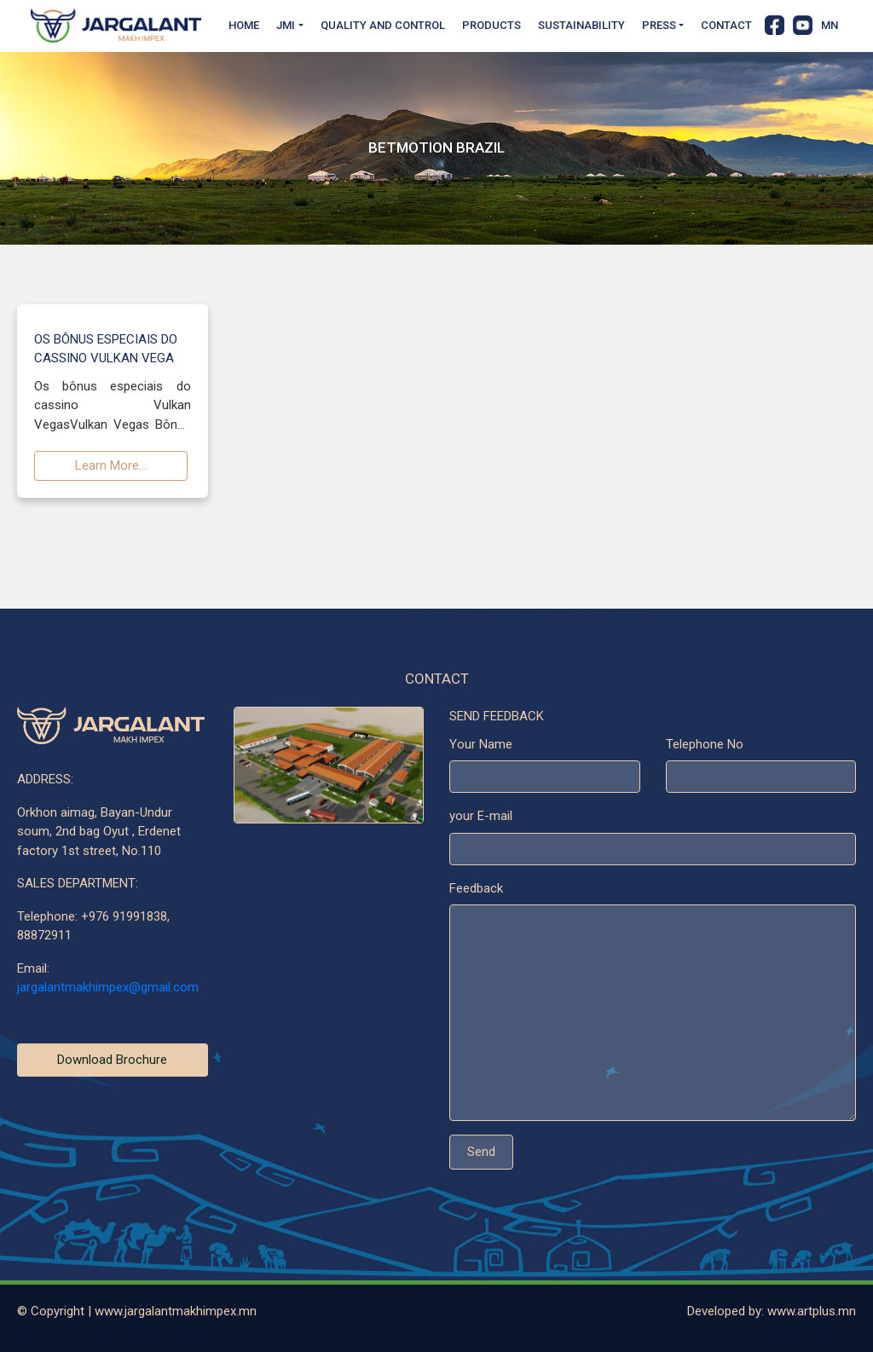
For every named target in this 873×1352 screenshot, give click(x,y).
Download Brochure (112, 1061)
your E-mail (480, 817)
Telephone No (704, 745)
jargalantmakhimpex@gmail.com (108, 989)
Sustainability (581, 25)
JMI (285, 25)
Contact (726, 25)
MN (829, 25)
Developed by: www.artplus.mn (771, 1311)
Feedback (476, 889)
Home (243, 25)
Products (491, 25)
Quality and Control (383, 25)
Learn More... (111, 467)
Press (659, 25)
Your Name (480, 745)
